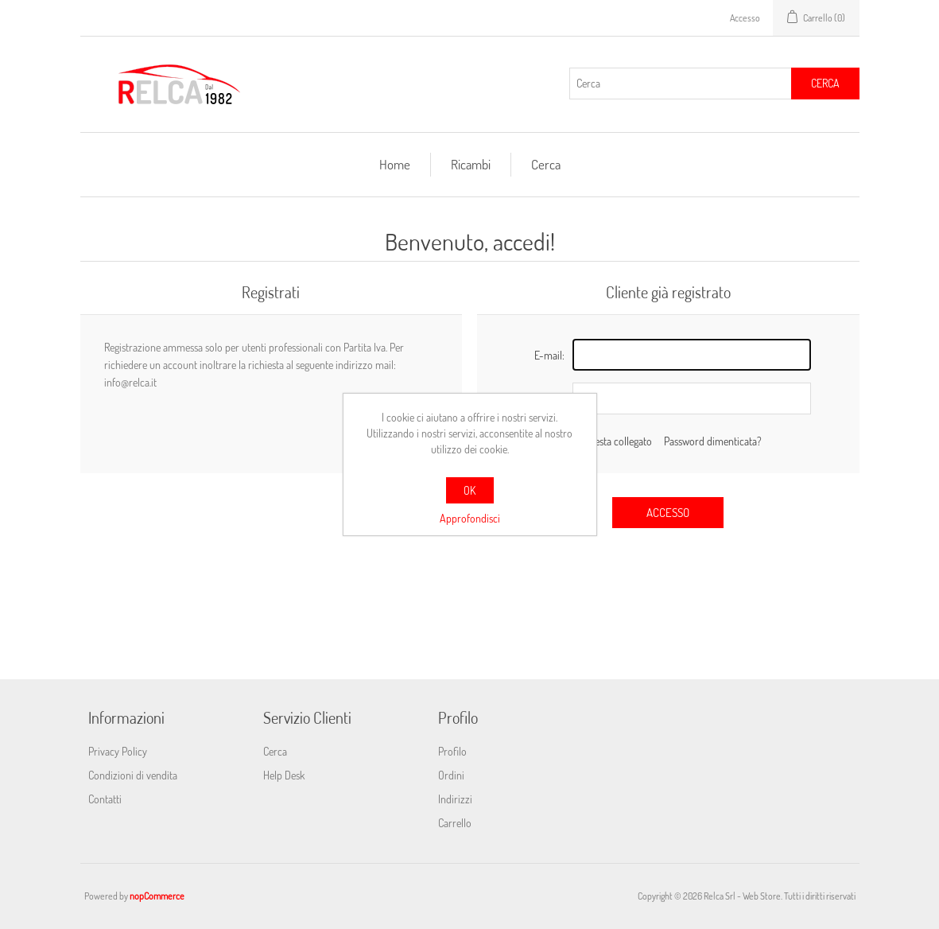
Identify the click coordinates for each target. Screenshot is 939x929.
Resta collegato (620, 441)
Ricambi (471, 164)
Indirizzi (455, 799)
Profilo (452, 751)
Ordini (451, 775)
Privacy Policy (117, 751)
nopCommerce (157, 896)
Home (394, 164)
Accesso (745, 18)
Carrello (454, 823)
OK (469, 490)
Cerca (825, 83)
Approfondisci (470, 518)
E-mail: (549, 355)
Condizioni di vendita (132, 775)
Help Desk (284, 775)
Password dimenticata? (713, 441)
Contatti (105, 799)
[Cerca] (680, 83)
